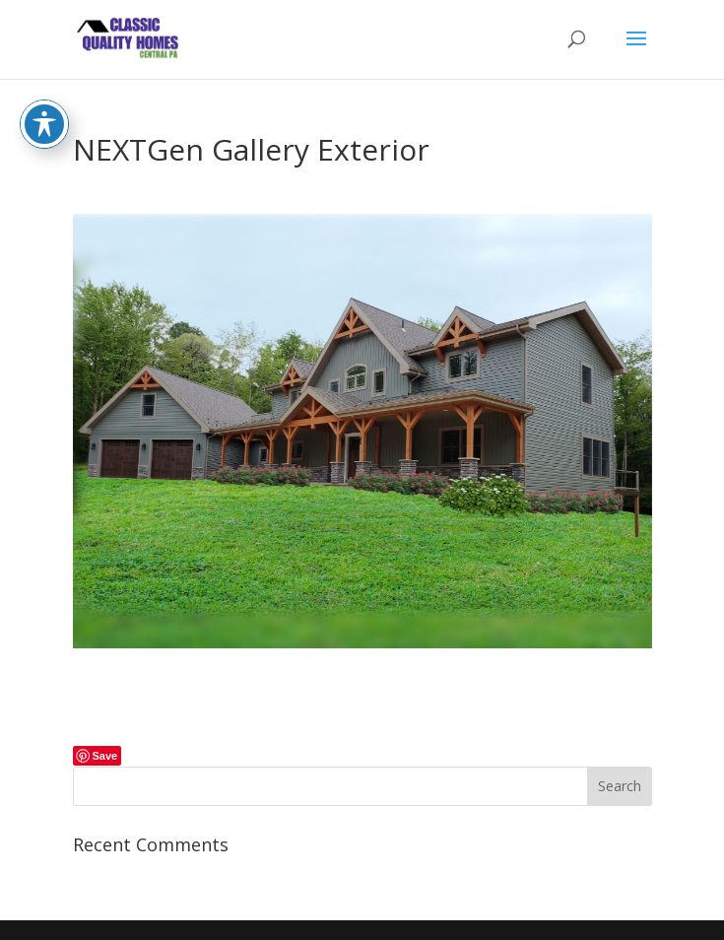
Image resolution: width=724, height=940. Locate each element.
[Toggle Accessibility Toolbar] (44, 107)
